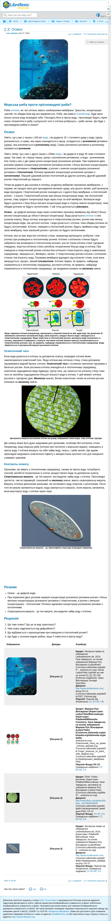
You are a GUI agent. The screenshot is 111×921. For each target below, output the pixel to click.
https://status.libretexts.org (23, 917)
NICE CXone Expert (48, 900)
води (45, 137)
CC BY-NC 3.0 (94, 871)
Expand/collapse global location (106, 20)
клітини (15, 110)
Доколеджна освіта (35, 21)
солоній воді (83, 114)
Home (14, 21)
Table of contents (96, 42)
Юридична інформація (58, 911)
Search (5, 15)
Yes (34, 889)
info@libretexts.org (60, 914)
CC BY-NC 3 (95, 701)
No (45, 889)
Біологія (81, 21)
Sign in (103, 16)
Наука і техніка (61, 21)
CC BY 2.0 (99, 814)
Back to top (9, 881)
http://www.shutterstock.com (89, 688)
